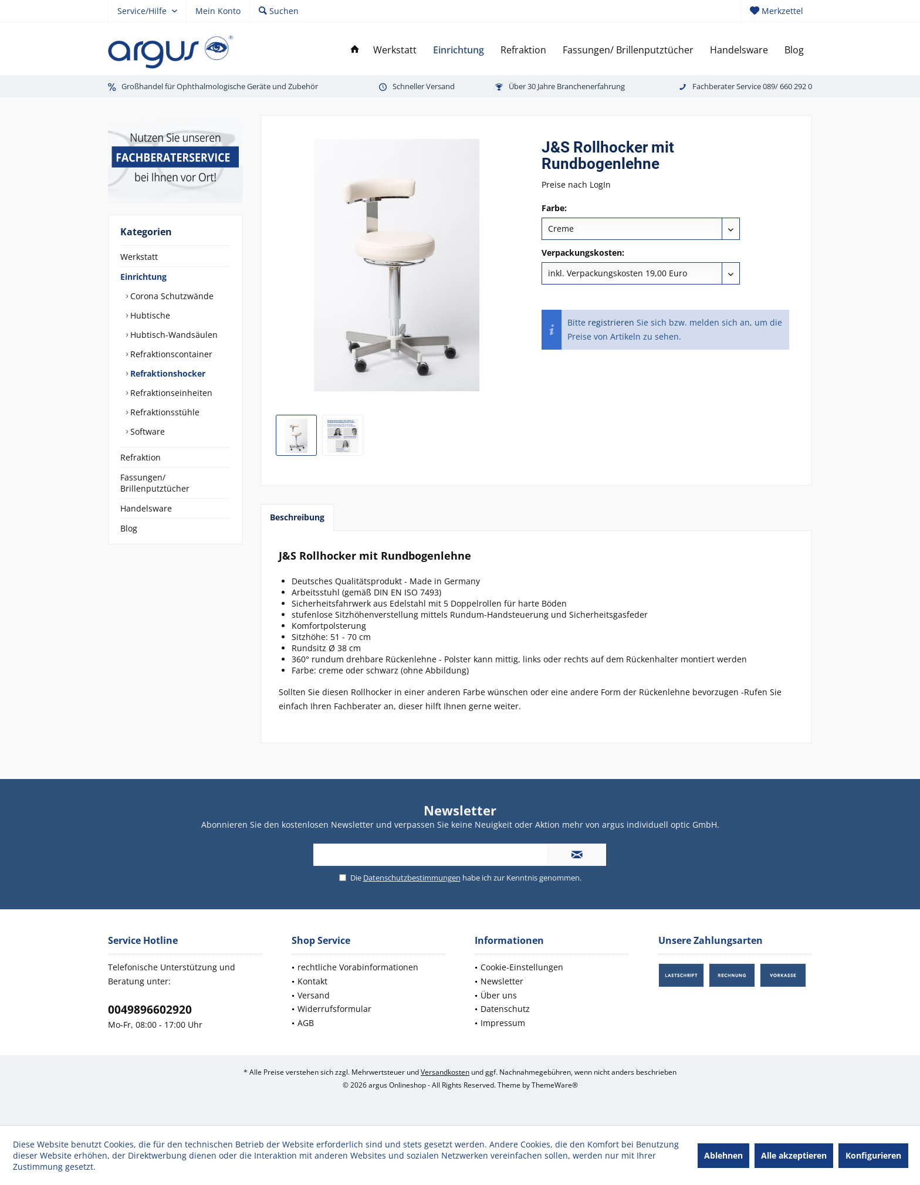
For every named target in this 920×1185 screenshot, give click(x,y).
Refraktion (140, 457)
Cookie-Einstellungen (522, 967)
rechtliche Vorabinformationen (357, 967)
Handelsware (146, 508)
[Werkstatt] (395, 50)
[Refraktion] (523, 50)
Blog (128, 528)
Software (146, 431)
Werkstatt (139, 256)
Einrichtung (143, 276)
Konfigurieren (873, 1155)
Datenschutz (505, 1008)
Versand (313, 995)
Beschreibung (297, 517)
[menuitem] (776, 11)
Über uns (499, 995)
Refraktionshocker (166, 373)
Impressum (503, 1022)
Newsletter (502, 981)
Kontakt (312, 981)
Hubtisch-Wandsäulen (173, 334)
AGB (305, 1022)
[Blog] (794, 50)
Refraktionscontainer (170, 354)
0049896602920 (150, 1009)
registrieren (611, 322)
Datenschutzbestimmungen (412, 877)
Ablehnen (723, 1155)
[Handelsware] (739, 50)
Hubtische (149, 315)
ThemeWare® (555, 1085)
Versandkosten (445, 1072)
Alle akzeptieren (794, 1155)
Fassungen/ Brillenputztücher (155, 483)
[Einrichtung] (458, 50)
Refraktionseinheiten (170, 392)
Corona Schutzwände (171, 296)
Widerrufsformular (334, 1008)
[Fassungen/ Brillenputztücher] (628, 50)
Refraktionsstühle (163, 412)
